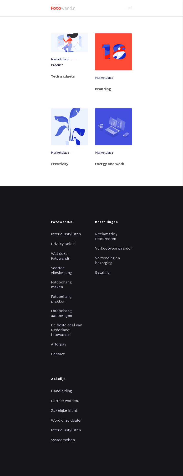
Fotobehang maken (61, 285)
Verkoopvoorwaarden (113, 248)
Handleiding (61, 391)
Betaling (102, 273)
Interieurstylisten (66, 234)
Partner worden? (65, 401)
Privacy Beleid (63, 244)
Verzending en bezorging (107, 261)
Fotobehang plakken (61, 299)
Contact (58, 354)
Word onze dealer (66, 420)
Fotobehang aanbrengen (61, 314)
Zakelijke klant (64, 411)
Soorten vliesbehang (61, 271)
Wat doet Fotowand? (60, 256)
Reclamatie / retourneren (106, 237)
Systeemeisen (63, 440)
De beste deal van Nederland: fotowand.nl (66, 330)
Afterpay (58, 344)
